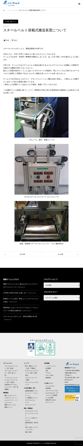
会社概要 (48, 368)
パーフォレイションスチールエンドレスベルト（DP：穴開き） (11, 380)
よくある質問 (49, 397)
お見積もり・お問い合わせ (73, 389)
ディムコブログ (11, 10)
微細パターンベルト (10, 405)
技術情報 (48, 388)
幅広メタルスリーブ (10, 395)
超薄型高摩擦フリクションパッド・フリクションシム (31, 393)
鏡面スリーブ (8, 407)
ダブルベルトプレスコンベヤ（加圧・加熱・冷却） (31, 373)
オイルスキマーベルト (31, 411)
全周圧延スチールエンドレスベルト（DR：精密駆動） (11, 387)
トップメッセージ (50, 366)
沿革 (46, 370)
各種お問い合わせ (50, 400)
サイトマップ (49, 402)
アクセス (48, 373)
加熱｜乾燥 (28, 432)
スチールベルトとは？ (51, 390)
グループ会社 (49, 375)
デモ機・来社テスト (11, 21)
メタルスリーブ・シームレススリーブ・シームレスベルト (11, 400)
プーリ (27, 402)
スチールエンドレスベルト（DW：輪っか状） (11, 373)
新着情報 (48, 377)
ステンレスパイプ (30, 405)
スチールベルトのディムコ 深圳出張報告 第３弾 (20, 316)
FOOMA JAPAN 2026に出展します (15, 293)
